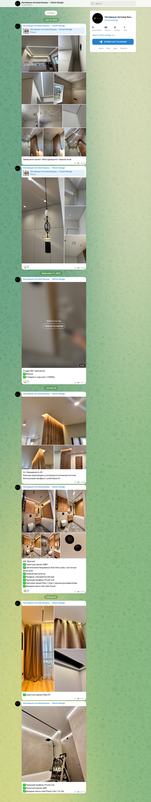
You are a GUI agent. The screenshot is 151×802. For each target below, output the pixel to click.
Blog (108, 48)
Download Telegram (113, 42)
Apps (115, 48)
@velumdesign (111, 20)
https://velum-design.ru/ (103, 35)
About (101, 48)
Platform (123, 48)
